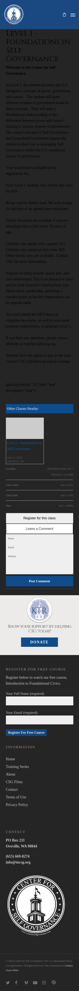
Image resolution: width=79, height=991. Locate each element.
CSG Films (14, 782)
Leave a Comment (39, 528)
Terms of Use (16, 797)
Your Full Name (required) (39, 698)
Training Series (17, 767)
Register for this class (39, 518)
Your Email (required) (39, 717)
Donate (39, 642)
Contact (12, 789)
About (10, 774)
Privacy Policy (17, 805)
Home (10, 759)
